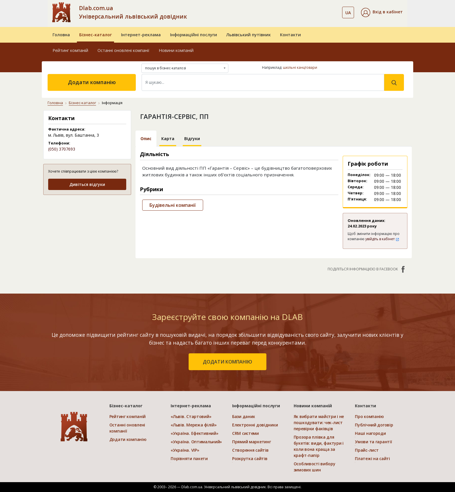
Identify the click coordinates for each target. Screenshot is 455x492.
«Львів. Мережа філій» (193, 425)
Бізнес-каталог (95, 34)
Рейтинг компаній (70, 50)
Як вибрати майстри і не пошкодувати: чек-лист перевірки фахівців (319, 422)
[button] (382, 12)
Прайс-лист (366, 450)
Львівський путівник (248, 34)
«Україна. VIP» (185, 450)
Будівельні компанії (172, 205)
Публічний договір (374, 425)
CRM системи (245, 433)
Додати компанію (92, 82)
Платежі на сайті (372, 458)
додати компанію (227, 362)
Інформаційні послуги (193, 34)
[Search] (263, 82)
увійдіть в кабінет (382, 238)
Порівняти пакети (189, 458)
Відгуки (192, 138)
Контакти (290, 34)
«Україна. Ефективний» (194, 433)
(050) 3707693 (61, 149)
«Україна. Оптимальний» (196, 441)
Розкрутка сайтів (250, 458)
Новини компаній (176, 50)
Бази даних (243, 416)
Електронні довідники (255, 425)
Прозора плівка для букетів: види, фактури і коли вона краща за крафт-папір (319, 446)
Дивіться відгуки (87, 184)
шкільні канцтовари (300, 67)
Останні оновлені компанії (123, 50)
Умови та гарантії (373, 441)
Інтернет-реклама (141, 34)
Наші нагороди (370, 433)
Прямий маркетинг (251, 441)
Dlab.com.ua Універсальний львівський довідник (133, 12)
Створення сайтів (250, 450)
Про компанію (369, 416)
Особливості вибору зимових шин (314, 467)
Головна (61, 34)
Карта (167, 138)
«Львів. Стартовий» (191, 416)
